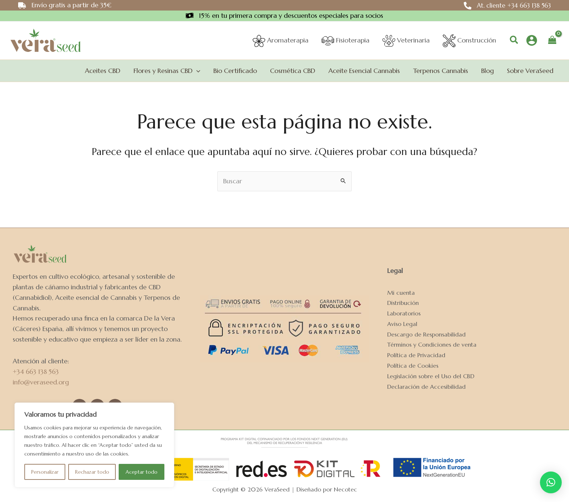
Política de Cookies (412, 366)
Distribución (403, 303)
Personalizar (44, 472)
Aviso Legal (402, 324)
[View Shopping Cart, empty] (552, 40)
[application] (196, 71)
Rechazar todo (92, 472)
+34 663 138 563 (36, 371)
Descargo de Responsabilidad (426, 334)
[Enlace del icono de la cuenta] (531, 40)
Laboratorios (404, 313)
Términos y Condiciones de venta (431, 344)
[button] (514, 40)
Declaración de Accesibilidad (426, 387)
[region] (94, 445)
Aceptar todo (141, 472)
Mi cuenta (401, 293)
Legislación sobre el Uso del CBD (430, 376)
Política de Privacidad (416, 355)
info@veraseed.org (41, 382)
